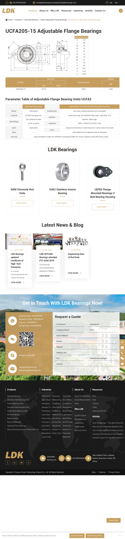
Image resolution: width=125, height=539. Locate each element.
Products (33, 10)
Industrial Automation (57, 426)
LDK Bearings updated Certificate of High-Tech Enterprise (17, 260)
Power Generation (57, 433)
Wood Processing (67, 411)
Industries (78, 10)
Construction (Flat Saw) (57, 404)
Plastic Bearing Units (15, 404)
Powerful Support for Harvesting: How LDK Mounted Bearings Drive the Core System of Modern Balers (108, 438)
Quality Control (80, 415)
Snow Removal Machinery (67, 400)
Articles (89, 10)
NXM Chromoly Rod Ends (22, 191)
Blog (93, 472)
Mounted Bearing (31, 20)
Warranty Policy (81, 430)
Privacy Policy (114, 472)
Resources (66, 10)
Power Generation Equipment (47, 418)
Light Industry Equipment (67, 415)
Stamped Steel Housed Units (18, 407)
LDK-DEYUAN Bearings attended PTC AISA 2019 (48, 257)
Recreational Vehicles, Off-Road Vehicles (47, 433)
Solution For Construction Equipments (67, 429)
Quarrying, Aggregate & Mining (57, 396)
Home (10, 20)
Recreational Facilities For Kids (67, 407)
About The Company (82, 396)
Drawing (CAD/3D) (99, 411)
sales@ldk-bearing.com (45, 3)
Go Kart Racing (57, 422)
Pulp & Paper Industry (57, 418)
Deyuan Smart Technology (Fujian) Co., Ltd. (31, 472)
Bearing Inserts (13, 418)
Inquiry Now (113, 520)
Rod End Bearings (14, 422)
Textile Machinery (67, 426)
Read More (22, 203)
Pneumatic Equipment (67, 433)
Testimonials (79, 427)
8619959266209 (19, 3)
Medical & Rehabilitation (57, 415)
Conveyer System (47, 422)
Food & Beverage (67, 396)
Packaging (46, 404)
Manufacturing (80, 419)
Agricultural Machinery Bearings (47, 400)
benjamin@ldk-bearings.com (65, 3)
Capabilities (79, 423)
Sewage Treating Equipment (47, 407)
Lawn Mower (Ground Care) (47, 415)
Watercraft (66, 437)
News (77, 404)
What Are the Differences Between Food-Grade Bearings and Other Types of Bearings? (108, 427)
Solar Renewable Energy (47, 426)
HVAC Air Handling (47, 396)
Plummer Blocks (13, 415)
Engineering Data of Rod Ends (76, 256)
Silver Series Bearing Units (17, 411)
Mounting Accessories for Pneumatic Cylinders (23, 429)
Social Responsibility (83, 400)
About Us (43, 10)
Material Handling (57, 400)
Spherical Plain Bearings (16, 426)
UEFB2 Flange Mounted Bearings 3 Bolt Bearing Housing (102, 193)
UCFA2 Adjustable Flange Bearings (53, 20)
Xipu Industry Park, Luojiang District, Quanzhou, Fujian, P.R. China (104, 458)
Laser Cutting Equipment (47, 437)
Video (94, 407)
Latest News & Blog (62, 225)
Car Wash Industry (67, 404)
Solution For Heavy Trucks (47, 429)
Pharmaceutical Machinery (47, 411)
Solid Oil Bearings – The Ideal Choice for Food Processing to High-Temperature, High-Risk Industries (108, 423)
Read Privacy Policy (95, 536)
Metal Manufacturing (67, 418)
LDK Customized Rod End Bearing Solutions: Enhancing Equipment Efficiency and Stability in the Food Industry (108, 430)
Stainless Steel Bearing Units (18, 400)
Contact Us (100, 10)
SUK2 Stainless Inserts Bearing (62, 191)
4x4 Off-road (67, 422)
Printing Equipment (57, 411)
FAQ (94, 396)
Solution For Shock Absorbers (57, 429)
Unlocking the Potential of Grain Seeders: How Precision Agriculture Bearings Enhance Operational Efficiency (108, 434)
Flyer (94, 400)
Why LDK (54, 10)
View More (17, 282)
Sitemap (102, 472)
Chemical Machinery (57, 407)
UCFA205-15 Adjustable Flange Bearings (84, 20)
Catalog (95, 404)
